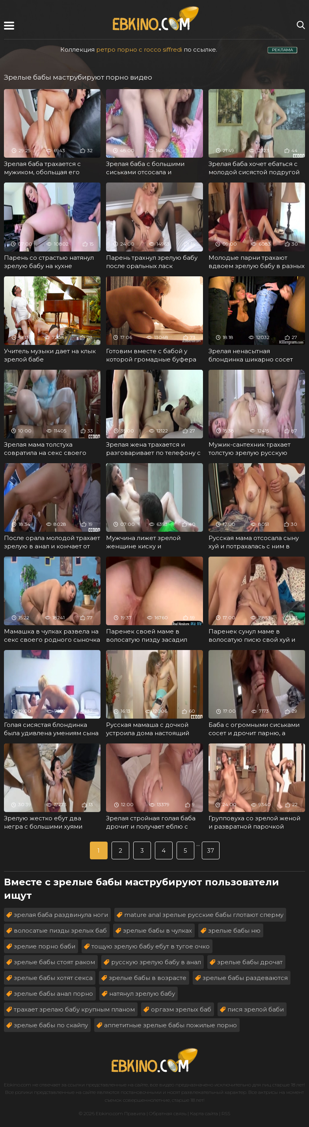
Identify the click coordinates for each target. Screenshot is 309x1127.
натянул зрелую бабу (142, 993)
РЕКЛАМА (282, 49)
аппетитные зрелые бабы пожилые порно (170, 1025)
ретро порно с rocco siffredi (139, 49)
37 (210, 850)
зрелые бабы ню (234, 930)
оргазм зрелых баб (181, 1009)
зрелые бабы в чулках (157, 930)
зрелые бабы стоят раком (54, 962)
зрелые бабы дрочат (250, 962)
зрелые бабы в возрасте (147, 978)
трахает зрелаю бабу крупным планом (74, 1009)
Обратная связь (167, 1113)
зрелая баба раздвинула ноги (61, 914)
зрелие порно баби (44, 946)
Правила (134, 1113)
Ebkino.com (17, 1085)
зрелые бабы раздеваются (245, 978)
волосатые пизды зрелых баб (60, 930)
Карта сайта (204, 1113)
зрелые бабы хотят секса (53, 978)
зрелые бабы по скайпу (51, 1025)
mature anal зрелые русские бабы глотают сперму (203, 914)
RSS (226, 1113)
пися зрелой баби (255, 1009)
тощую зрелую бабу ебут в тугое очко (150, 946)
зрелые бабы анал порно (53, 993)
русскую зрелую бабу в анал (156, 962)
